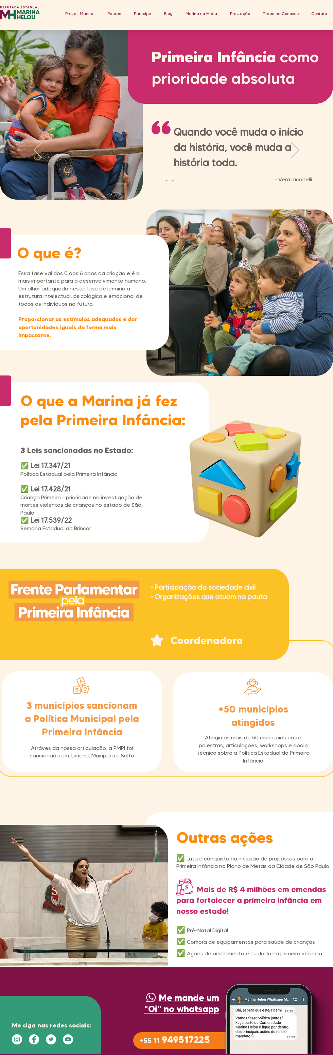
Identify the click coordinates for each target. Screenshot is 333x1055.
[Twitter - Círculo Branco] (51, 1039)
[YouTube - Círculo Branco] (68, 1039)
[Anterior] (38, 151)
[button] (114, 13)
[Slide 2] (166, 181)
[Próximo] (295, 151)
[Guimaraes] (160, 181)
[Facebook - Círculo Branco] (34, 1039)
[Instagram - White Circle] (17, 1039)
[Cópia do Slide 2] (173, 181)
